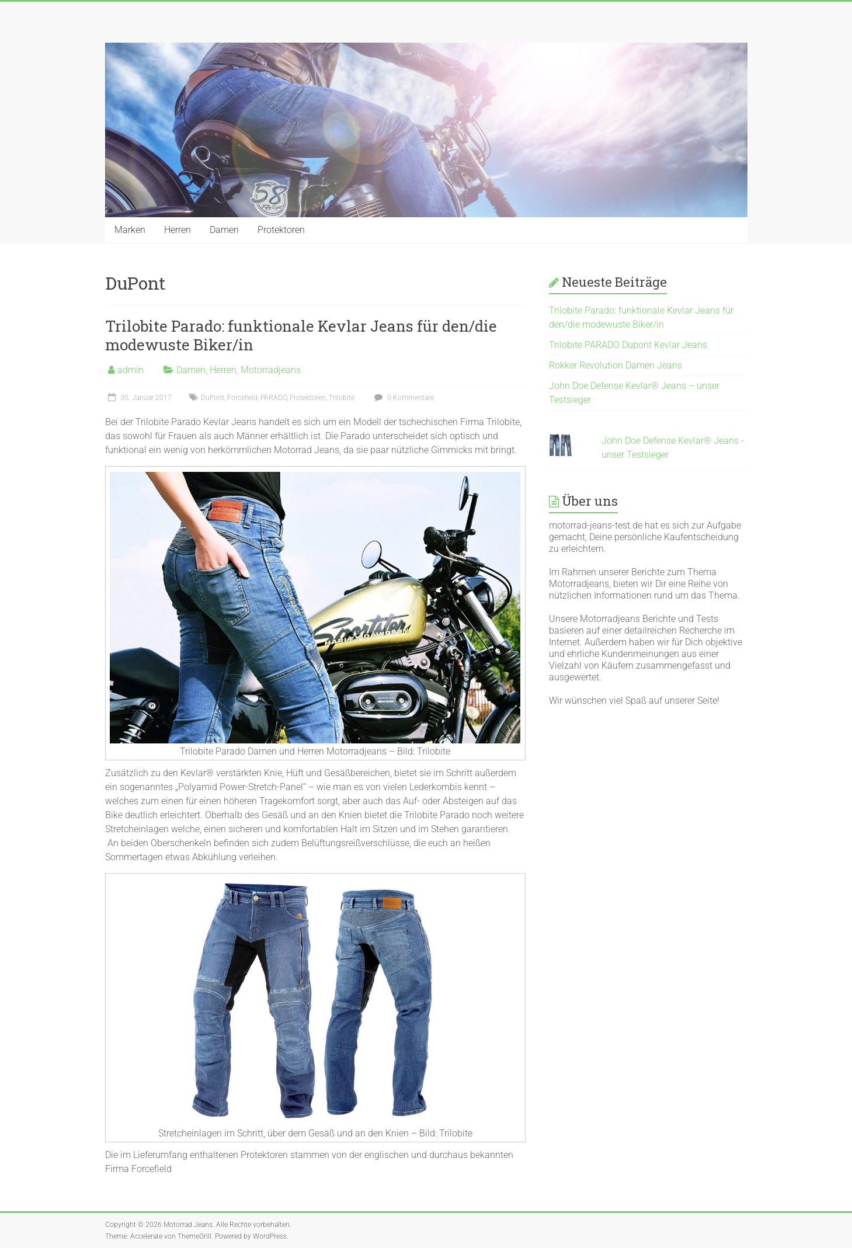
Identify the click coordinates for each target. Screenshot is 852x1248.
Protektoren (281, 229)
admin (130, 370)
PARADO (273, 398)
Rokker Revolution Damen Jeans (615, 365)
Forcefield (242, 398)
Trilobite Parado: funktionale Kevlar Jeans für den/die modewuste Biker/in (301, 335)
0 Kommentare (402, 398)
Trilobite (341, 398)
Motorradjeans (271, 370)
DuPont (212, 398)
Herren (177, 229)
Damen (224, 229)
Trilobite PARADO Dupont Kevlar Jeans (628, 344)
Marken (129, 229)
